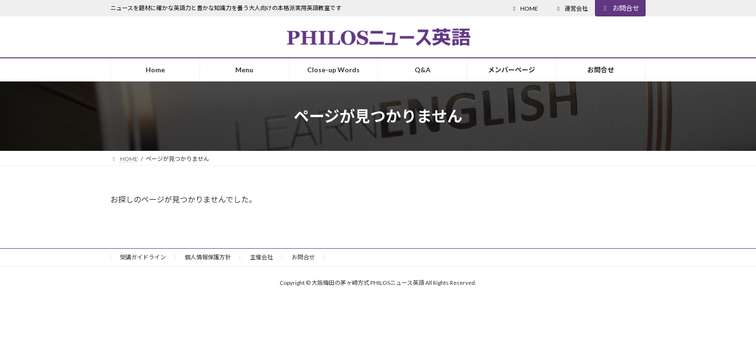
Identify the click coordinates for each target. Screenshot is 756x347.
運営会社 (571, 8)
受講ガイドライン (143, 257)
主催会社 (261, 257)
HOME (524, 8)
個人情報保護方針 (208, 257)
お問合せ (620, 8)
